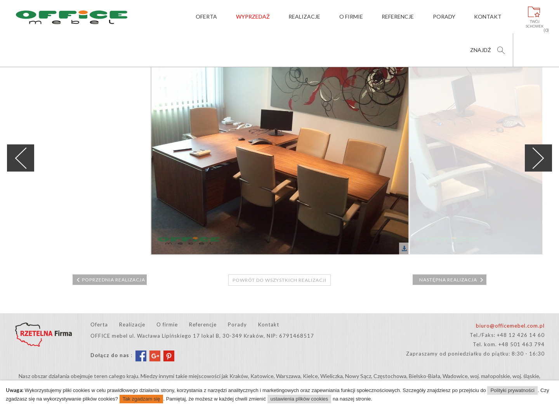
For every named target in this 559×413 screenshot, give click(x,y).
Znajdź (480, 50)
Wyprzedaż (253, 16)
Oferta (206, 16)
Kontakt (488, 16)
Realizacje (304, 16)
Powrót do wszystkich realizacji (279, 280)
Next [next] (538, 158)
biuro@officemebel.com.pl (510, 326)
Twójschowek (534, 24)
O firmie (351, 16)
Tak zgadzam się (141, 399)
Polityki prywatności (512, 390)
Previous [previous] (20, 158)
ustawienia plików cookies (299, 399)
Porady (444, 16)
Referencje (398, 16)
